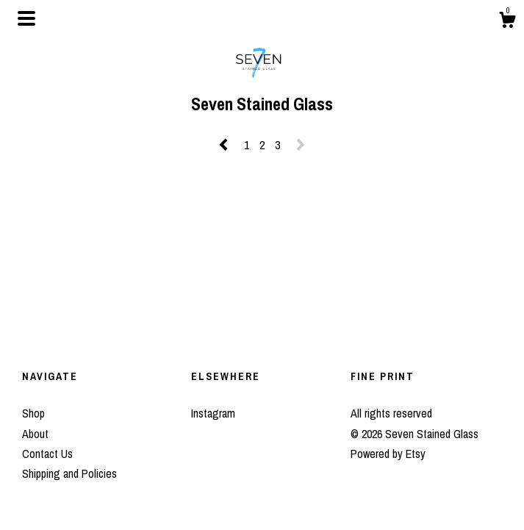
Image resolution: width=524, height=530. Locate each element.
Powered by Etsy (388, 453)
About (35, 434)
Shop (33, 413)
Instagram (213, 413)
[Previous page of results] (225, 145)
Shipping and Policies (69, 473)
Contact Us (47, 453)
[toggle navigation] (26, 18)
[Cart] (507, 22)
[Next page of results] (300, 145)
